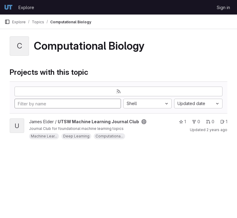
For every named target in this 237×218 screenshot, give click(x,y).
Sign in (223, 7)
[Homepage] (8, 7)
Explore (26, 7)
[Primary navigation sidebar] (7, 22)
